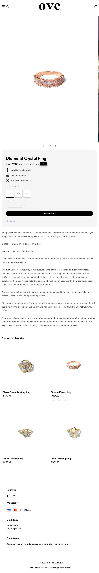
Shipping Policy (14, 528)
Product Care (12, 525)
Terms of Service (36, 567)
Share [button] (10, 221)
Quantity (9, 201)
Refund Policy (64, 567)
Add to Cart (49, 213)
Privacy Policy (51, 567)
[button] (3, 7)
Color (12, 186)
